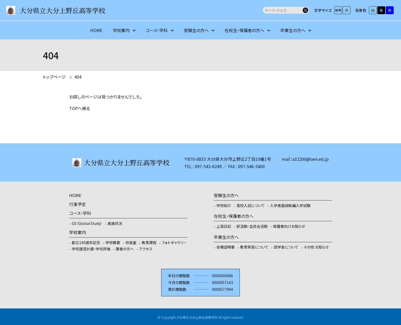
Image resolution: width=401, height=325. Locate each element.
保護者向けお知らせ (289, 226)
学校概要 (112, 242)
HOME (96, 30)
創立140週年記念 (86, 242)
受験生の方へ (196, 30)
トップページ (54, 77)
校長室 (130, 242)
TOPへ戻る (79, 108)
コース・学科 (157, 30)
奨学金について (286, 247)
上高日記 (223, 226)
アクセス (146, 248)
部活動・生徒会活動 (252, 226)
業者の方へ (125, 248)
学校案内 (121, 30)
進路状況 (115, 223)
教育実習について (254, 247)
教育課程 (149, 242)
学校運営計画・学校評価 (91, 248)
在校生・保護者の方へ (244, 30)
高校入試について (250, 205)
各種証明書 (225, 247)
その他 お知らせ (316, 247)
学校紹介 (223, 205)
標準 (338, 10)
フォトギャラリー (174, 242)
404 (78, 77)
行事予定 (77, 204)
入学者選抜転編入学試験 (290, 205)
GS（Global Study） (87, 223)
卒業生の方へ (292, 30)
